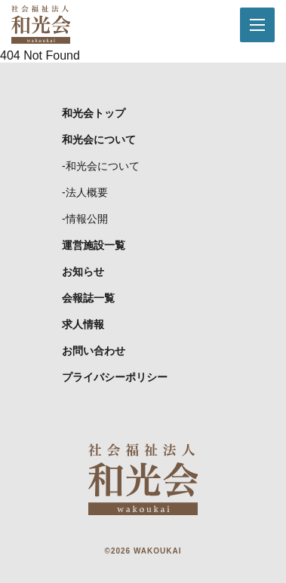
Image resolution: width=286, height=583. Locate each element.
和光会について (99, 139)
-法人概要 (85, 192)
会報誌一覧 (88, 298)
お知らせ (83, 271)
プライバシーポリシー (115, 377)
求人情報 (83, 324)
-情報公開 (85, 219)
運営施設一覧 (93, 245)
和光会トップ (93, 113)
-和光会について (101, 166)
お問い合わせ (93, 351)
